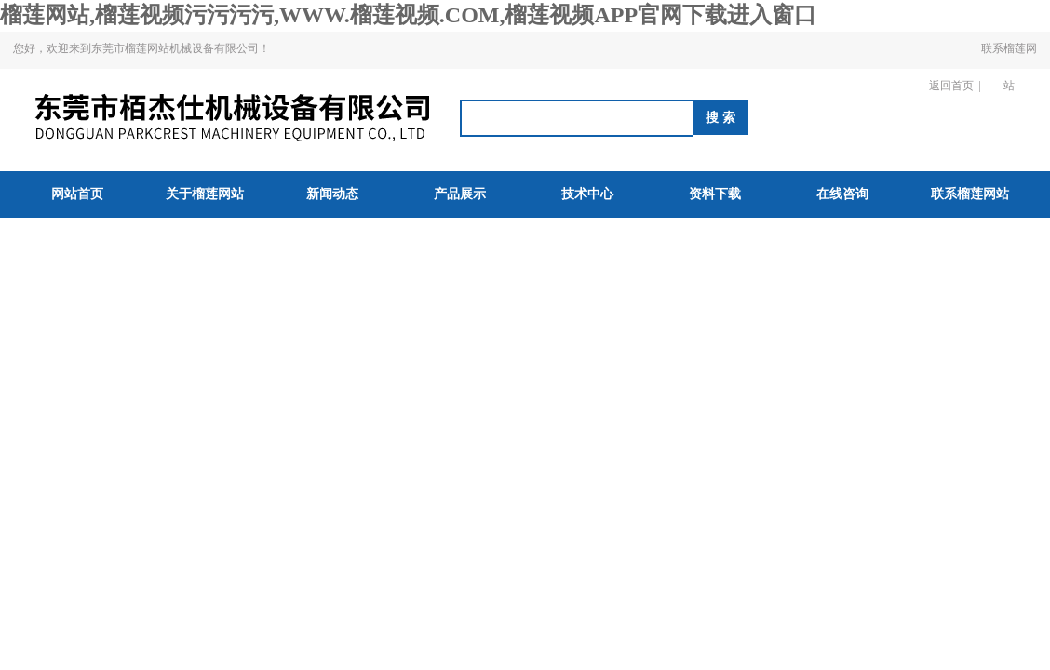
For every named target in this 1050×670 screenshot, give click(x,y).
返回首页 (951, 85)
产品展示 (460, 194)
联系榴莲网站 (1009, 67)
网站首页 (77, 194)
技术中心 (587, 194)
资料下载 (715, 194)
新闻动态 (332, 194)
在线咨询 (842, 194)
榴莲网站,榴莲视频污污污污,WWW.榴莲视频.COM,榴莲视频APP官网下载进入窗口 (408, 15)
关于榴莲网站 (205, 194)
